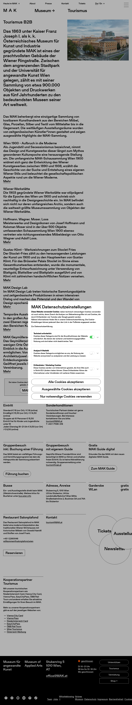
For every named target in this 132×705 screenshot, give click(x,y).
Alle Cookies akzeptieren (66, 381)
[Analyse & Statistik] (92, 353)
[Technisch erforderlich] (92, 337)
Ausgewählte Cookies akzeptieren (66, 389)
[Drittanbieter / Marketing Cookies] (92, 368)
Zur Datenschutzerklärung (42, 326)
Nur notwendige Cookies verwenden (66, 396)
